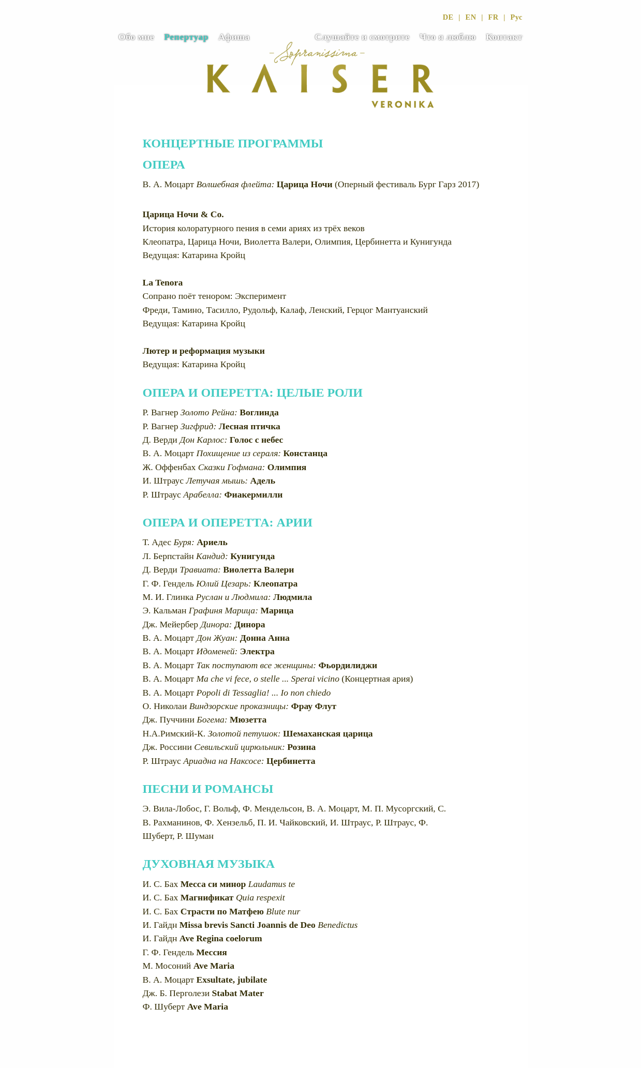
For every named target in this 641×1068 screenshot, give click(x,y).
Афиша (234, 37)
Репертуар (186, 37)
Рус (516, 17)
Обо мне (136, 37)
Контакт (504, 37)
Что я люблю (448, 37)
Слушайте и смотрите (362, 37)
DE (448, 17)
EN (471, 17)
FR (493, 17)
